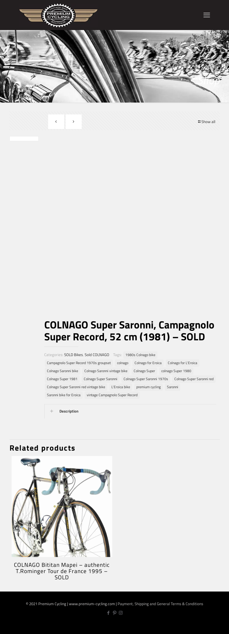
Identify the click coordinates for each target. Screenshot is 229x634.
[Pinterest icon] (114, 612)
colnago (122, 363)
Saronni (172, 387)
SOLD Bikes (73, 355)
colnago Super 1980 (176, 371)
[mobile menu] (207, 15)
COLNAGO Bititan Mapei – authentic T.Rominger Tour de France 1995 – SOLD (62, 570)
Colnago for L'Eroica (182, 363)
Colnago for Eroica (148, 363)
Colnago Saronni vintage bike (105, 371)
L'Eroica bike (120, 387)
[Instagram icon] (121, 612)
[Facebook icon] (108, 612)
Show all (206, 122)
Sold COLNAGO (97, 355)
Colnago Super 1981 (62, 379)
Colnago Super (144, 371)
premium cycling (148, 387)
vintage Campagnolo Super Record (112, 395)
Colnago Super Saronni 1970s (146, 379)
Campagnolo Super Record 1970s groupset (79, 363)
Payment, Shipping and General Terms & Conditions (160, 604)
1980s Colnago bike (140, 355)
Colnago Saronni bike (62, 371)
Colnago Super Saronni (100, 379)
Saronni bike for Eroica (63, 395)
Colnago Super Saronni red (194, 379)
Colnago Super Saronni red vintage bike (76, 387)
